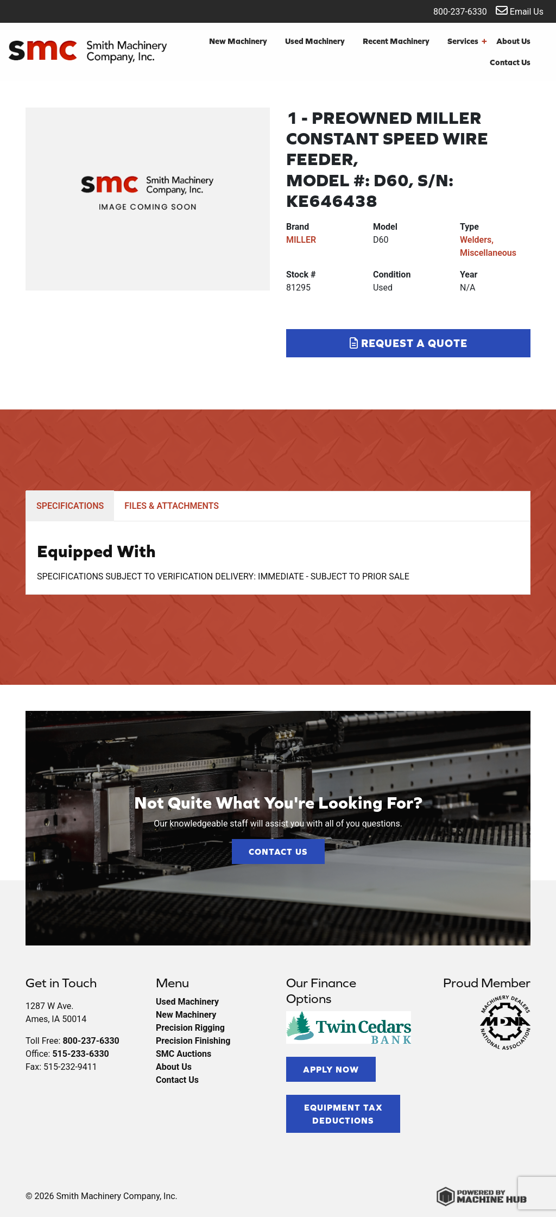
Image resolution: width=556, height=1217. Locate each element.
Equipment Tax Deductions (343, 1113)
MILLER (301, 240)
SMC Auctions (183, 1054)
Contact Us (510, 62)
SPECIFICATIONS (70, 506)
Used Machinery (315, 41)
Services (467, 41)
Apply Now (331, 1069)
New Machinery (238, 41)
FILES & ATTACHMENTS (171, 506)
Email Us (520, 10)
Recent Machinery (396, 41)
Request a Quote (408, 343)
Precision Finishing (193, 1041)
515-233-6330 (80, 1054)
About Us (513, 41)
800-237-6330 (453, 10)
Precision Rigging (190, 1028)
